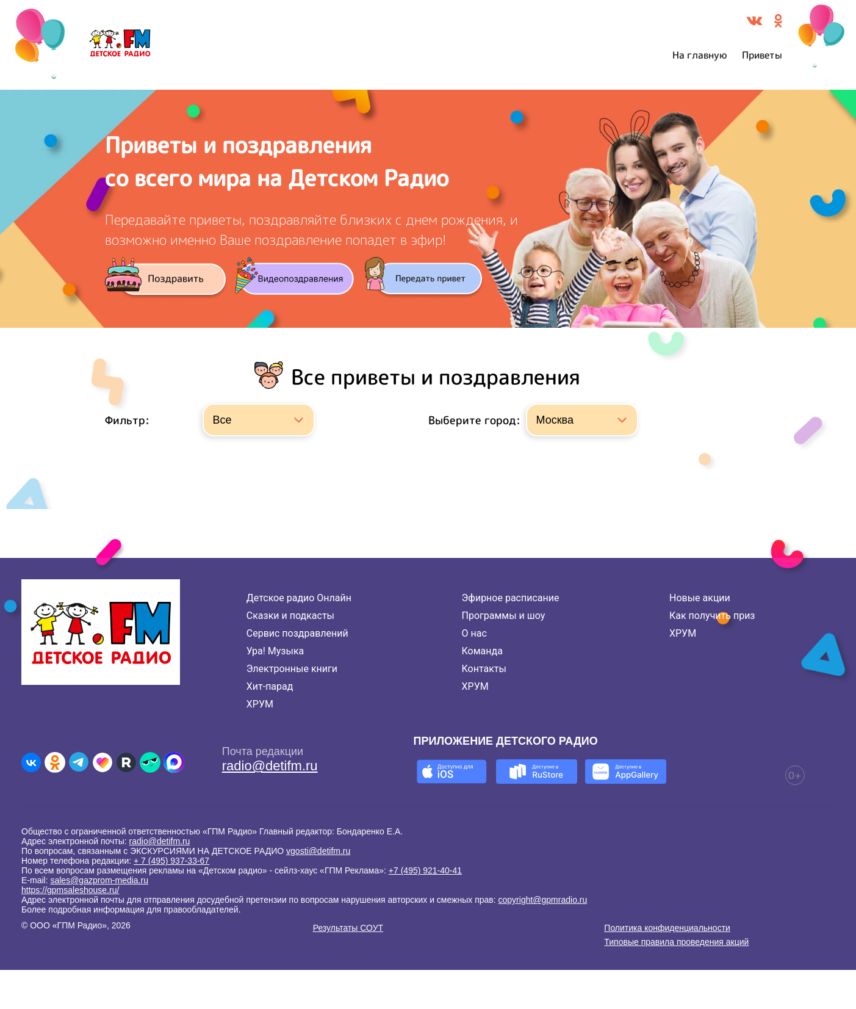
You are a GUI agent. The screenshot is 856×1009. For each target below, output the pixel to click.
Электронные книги (291, 668)
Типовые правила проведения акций (676, 942)
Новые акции (699, 598)
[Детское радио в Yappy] (150, 762)
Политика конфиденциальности (667, 928)
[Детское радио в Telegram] (78, 762)
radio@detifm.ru (270, 765)
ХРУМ (259, 704)
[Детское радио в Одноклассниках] (55, 762)
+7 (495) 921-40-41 (425, 870)
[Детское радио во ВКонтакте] (31, 762)
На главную (699, 55)
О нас (474, 633)
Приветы (762, 55)
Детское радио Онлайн (298, 598)
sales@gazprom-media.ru (99, 880)
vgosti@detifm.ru (318, 851)
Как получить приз (712, 615)
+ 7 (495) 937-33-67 (171, 861)
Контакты (484, 668)
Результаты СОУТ (348, 928)
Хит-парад (269, 686)
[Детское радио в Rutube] (126, 762)
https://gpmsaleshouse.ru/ (70, 890)
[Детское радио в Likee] (102, 762)
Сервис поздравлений (297, 633)
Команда (482, 651)
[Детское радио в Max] (174, 762)
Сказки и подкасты (290, 615)
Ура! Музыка (275, 651)
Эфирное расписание (510, 598)
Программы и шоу (503, 615)
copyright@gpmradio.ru (543, 900)
